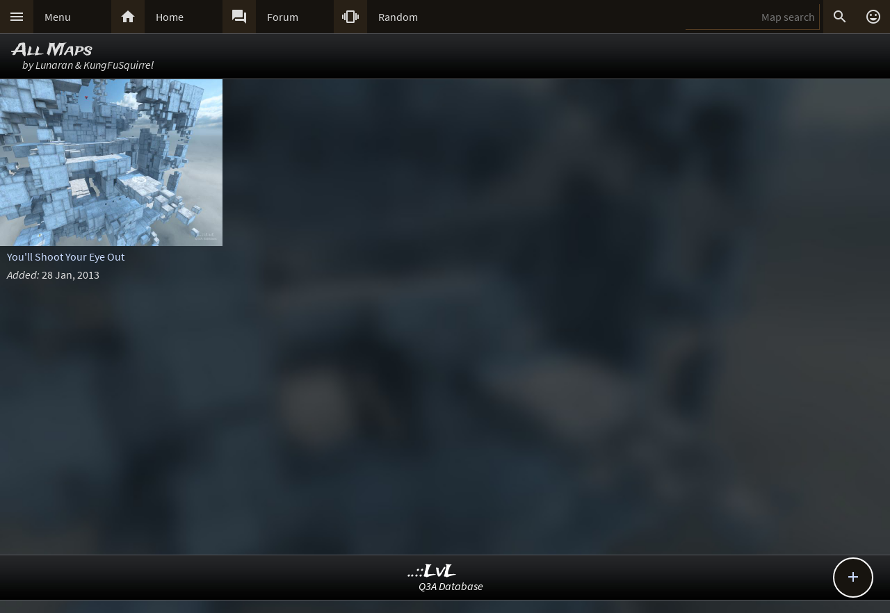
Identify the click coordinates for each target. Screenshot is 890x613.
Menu (57, 17)
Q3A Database (451, 586)
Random (398, 17)
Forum (282, 17)
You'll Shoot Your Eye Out (65, 256)
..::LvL (432, 571)
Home (170, 17)
